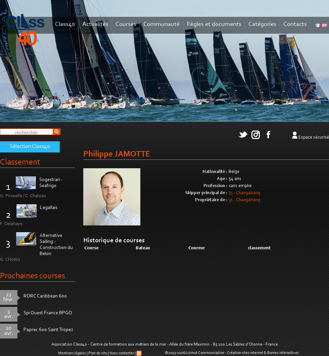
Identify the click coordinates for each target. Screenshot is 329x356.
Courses (125, 24)
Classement (20, 162)
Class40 (65, 24)
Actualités (95, 24)
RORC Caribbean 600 (45, 296)
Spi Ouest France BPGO (47, 313)
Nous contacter (121, 353)
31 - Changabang (244, 193)
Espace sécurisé (313, 137)
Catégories (262, 24)
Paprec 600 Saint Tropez (48, 329)
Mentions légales (72, 353)
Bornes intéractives (283, 353)
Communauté (161, 24)
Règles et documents (214, 24)
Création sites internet (245, 353)
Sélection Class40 (30, 146)
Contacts (295, 24)
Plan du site (97, 353)
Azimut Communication (204, 353)
